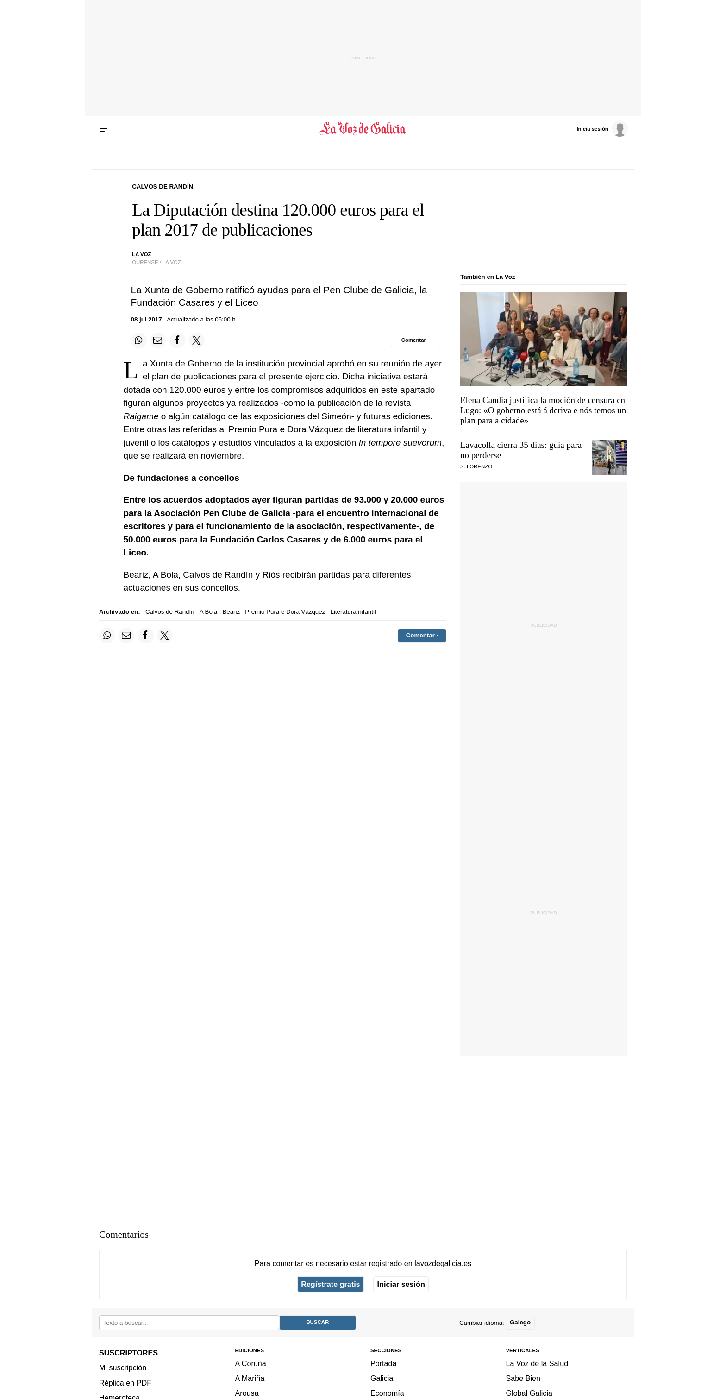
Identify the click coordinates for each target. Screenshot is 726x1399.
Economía (387, 1393)
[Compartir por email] (158, 340)
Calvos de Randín (169, 611)
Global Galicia (529, 1393)
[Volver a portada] (363, 129)
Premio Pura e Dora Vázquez (285, 611)
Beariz (231, 611)
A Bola (208, 611)
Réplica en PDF (125, 1382)
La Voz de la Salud (537, 1363)
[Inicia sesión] (602, 128)
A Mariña (250, 1378)
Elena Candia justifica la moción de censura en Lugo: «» (543, 410)
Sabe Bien (523, 1378)
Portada (383, 1363)
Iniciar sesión (401, 1284)
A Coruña (250, 1363)
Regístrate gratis (330, 1284)
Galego (520, 1322)
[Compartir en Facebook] (177, 340)
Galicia (381, 1378)
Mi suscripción (122, 1367)
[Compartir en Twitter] (197, 340)
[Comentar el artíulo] (415, 340)
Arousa (247, 1393)
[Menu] (105, 129)
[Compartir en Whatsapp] (139, 340)
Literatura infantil (353, 611)
